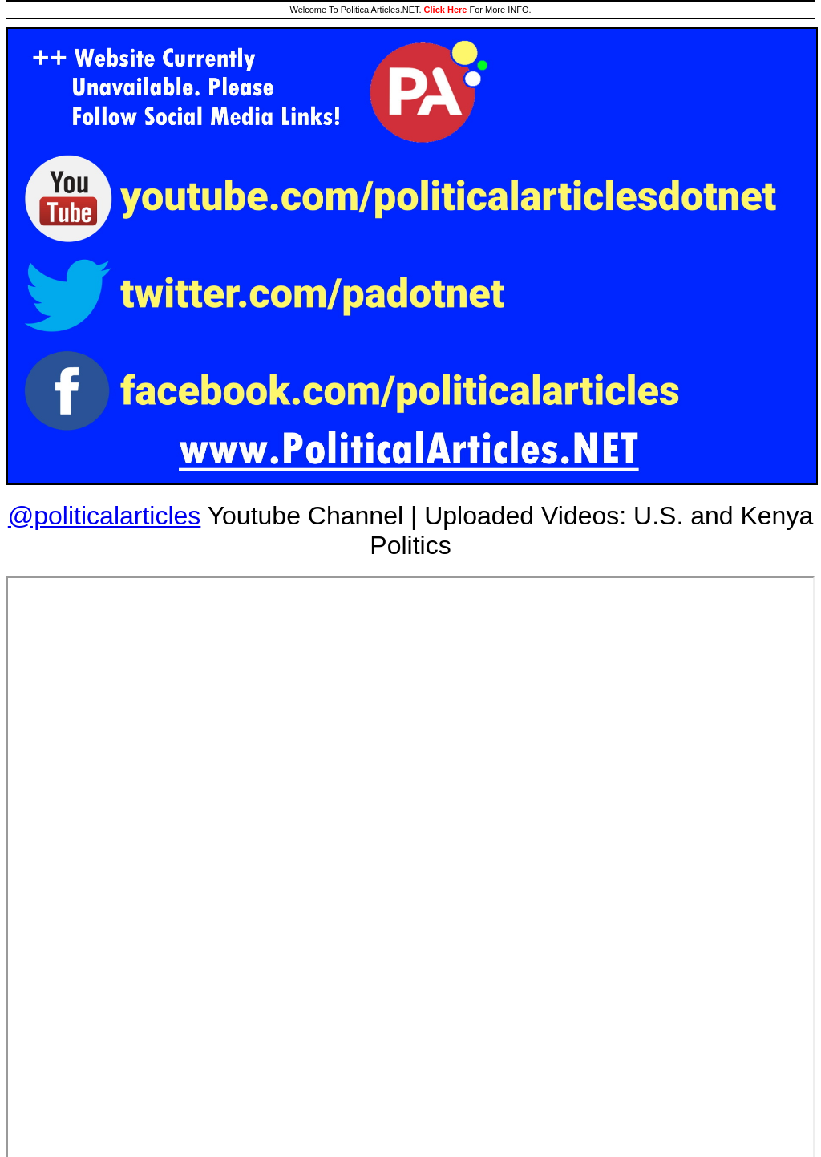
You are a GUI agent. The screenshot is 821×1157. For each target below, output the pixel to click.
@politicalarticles (104, 515)
